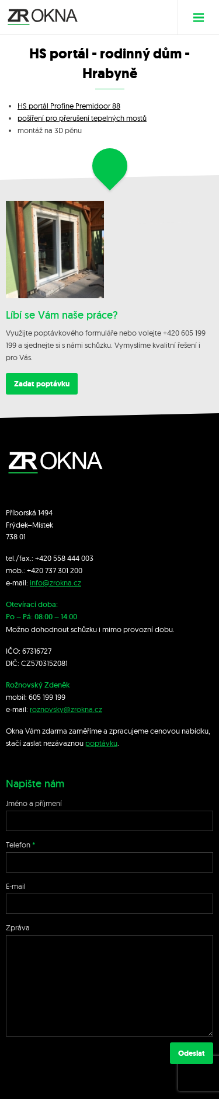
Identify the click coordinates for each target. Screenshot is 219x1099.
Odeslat (191, 1053)
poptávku (101, 743)
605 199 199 (47, 697)
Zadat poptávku (41, 384)
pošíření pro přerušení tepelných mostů (82, 118)
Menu (203, 17)
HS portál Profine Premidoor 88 (69, 105)
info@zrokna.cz (55, 582)
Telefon (18, 844)
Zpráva (18, 927)
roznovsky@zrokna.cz (66, 709)
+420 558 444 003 (64, 558)
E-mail (16, 886)
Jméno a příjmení (34, 803)
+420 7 (37, 570)
